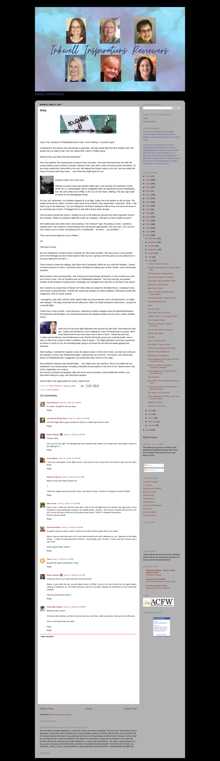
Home (88, 708)
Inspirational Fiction (160, 627)
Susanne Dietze (54, 527)
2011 (148, 232)
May (150, 411)
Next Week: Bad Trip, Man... (159, 313)
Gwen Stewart (53, 390)
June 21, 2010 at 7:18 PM (62, 559)
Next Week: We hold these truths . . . (163, 281)
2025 (148, 180)
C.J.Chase (147, 485)
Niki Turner (52, 503)
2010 (148, 235)
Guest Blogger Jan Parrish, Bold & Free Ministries (162, 372)
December (152, 238)
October (151, 246)
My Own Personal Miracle (158, 352)
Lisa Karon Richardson (57, 418)
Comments (150, 470)
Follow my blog (161, 634)
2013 (148, 224)
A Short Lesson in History (158, 264)
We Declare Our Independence (161, 273)
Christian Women (160, 631)
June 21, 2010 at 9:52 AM (69, 458)
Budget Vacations (155, 402)
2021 (148, 195)
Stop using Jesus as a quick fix (158, 588)
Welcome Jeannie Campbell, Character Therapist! (160, 366)
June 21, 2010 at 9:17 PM (74, 575)
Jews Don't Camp (155, 288)
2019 (148, 202)
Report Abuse (150, 437)
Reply (49, 410)
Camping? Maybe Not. (157, 301)
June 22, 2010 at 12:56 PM (74, 607)
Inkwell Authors (149, 122)
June (150, 261)
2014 (148, 220)
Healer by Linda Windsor (158, 285)
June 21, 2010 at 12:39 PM (68, 503)
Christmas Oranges (153, 575)
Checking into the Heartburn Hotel (162, 298)
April (150, 414)
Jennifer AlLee (149, 502)
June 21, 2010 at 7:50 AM (70, 403)
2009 (148, 430)
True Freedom (154, 377)
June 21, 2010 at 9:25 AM (74, 434)
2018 (148, 206)
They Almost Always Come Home (162, 348)
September (153, 249)
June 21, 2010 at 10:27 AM (73, 477)
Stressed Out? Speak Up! (158, 355)
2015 (148, 217)
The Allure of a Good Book (159, 393)
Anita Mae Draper (54, 607)
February (152, 422)
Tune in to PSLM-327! (157, 341)
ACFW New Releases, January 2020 (160, 581)
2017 (148, 209)
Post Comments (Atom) (61, 714)
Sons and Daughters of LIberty (160, 277)
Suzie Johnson (149, 515)
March (151, 418)
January (151, 425)
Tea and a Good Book (155, 579)
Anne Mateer (52, 458)
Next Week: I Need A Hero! (159, 344)
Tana (49, 559)
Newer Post (47, 708)
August (151, 253)
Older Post (130, 708)
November (152, 242)
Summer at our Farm (156, 406)
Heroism (151, 337)
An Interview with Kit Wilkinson (160, 330)
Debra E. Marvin (54, 477)
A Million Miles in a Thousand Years (162, 316)
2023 (148, 187)
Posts (148, 465)
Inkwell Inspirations (160, 623)
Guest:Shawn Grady (156, 320)
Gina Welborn (148, 499)
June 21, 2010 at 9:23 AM (79, 418)
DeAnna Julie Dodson (152, 488)
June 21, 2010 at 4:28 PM (72, 527)
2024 (148, 184)
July (150, 257)
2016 (148, 213)
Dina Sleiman (53, 403)
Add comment (47, 636)
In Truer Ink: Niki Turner (156, 586)
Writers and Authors (160, 629)
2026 (148, 176)
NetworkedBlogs (159, 618)
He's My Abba (153, 309)
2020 (148, 198)
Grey (150, 305)
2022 (148, 191)
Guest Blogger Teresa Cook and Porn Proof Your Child (163, 360)
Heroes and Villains (156, 333)
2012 (148, 228)
